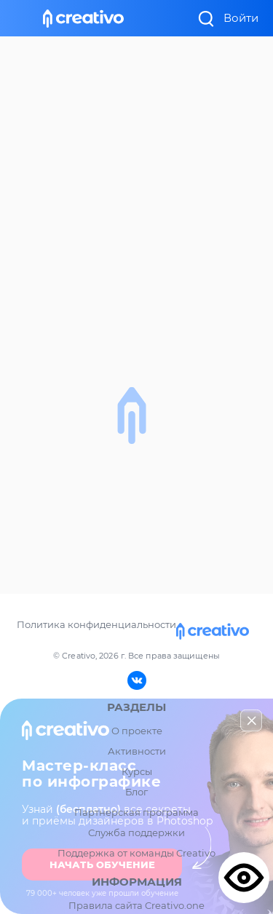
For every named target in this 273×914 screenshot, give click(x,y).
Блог (136, 792)
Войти (240, 18)
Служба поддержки (136, 832)
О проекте (136, 730)
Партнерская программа (136, 812)
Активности (137, 751)
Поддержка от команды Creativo (136, 853)
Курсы (137, 771)
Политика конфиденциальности (96, 624)
